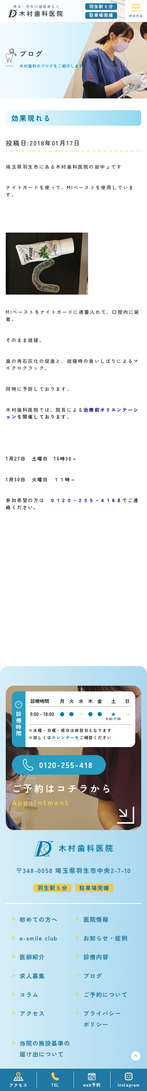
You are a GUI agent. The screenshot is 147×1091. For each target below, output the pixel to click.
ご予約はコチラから (73, 794)
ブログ (92, 975)
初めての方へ (38, 919)
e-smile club (38, 938)
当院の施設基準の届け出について (44, 1048)
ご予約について (105, 994)
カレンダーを (66, 737)
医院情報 (96, 919)
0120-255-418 (66, 764)
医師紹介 (32, 956)
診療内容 (96, 956)
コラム (28, 994)
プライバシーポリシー (102, 1018)
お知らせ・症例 (105, 938)
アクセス (32, 1013)
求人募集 (32, 975)
